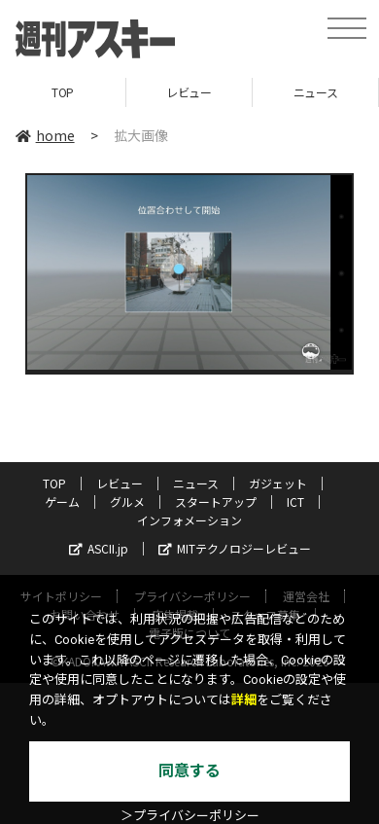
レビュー (188, 92)
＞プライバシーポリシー (190, 815)
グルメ (127, 501)
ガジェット (278, 483)
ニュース (315, 92)
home (45, 135)
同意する (189, 771)
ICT (295, 501)
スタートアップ (216, 501)
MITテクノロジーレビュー (234, 548)
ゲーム (62, 501)
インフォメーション (189, 520)
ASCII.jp (98, 548)
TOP (63, 92)
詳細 (244, 700)
